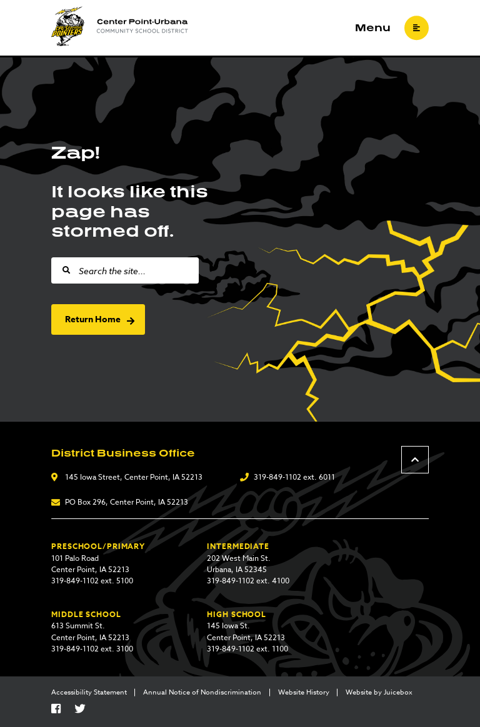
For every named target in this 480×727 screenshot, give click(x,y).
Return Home (93, 319)
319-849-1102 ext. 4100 (248, 580)
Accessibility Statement (89, 693)
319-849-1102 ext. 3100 (92, 648)
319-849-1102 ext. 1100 (247, 648)
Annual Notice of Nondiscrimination (202, 693)
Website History (303, 693)
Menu (373, 28)
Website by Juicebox (379, 693)
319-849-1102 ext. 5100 (92, 580)
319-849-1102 (277, 477)
